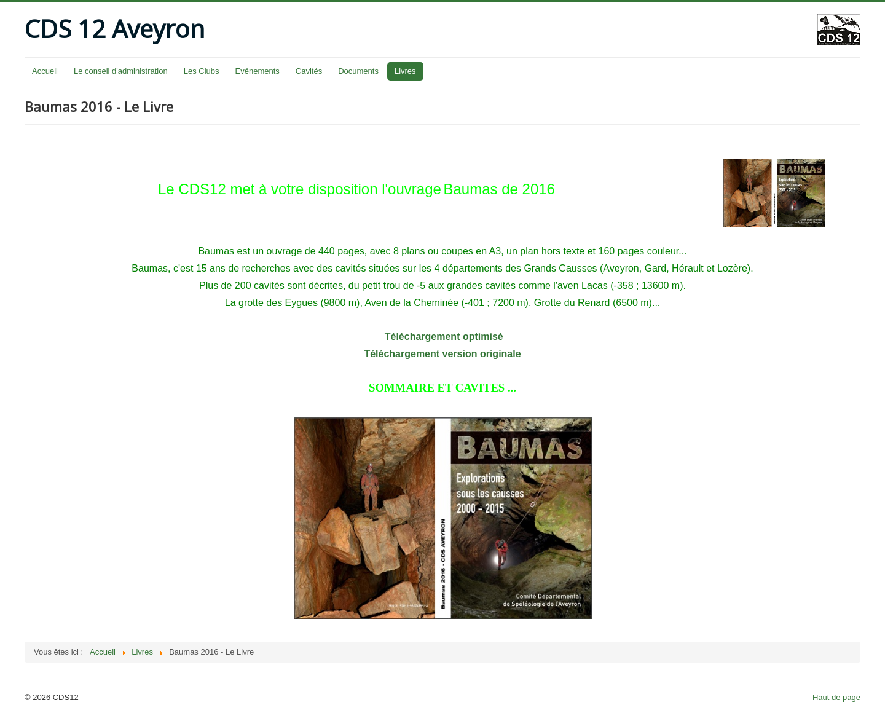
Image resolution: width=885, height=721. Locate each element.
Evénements (257, 71)
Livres (405, 71)
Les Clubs (201, 71)
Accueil (45, 71)
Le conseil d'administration (121, 71)
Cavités (309, 71)
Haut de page (836, 697)
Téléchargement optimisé (442, 336)
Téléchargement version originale (442, 354)
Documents (358, 71)
